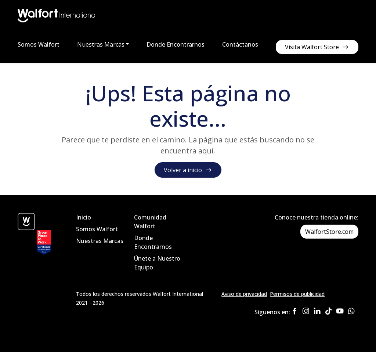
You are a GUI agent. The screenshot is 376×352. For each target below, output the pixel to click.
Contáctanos (240, 44)
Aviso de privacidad (244, 293)
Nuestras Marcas (99, 241)
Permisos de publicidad (297, 293)
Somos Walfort (38, 44)
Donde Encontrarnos (176, 44)
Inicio (83, 217)
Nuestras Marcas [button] (100, 44)
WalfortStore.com (329, 232)
